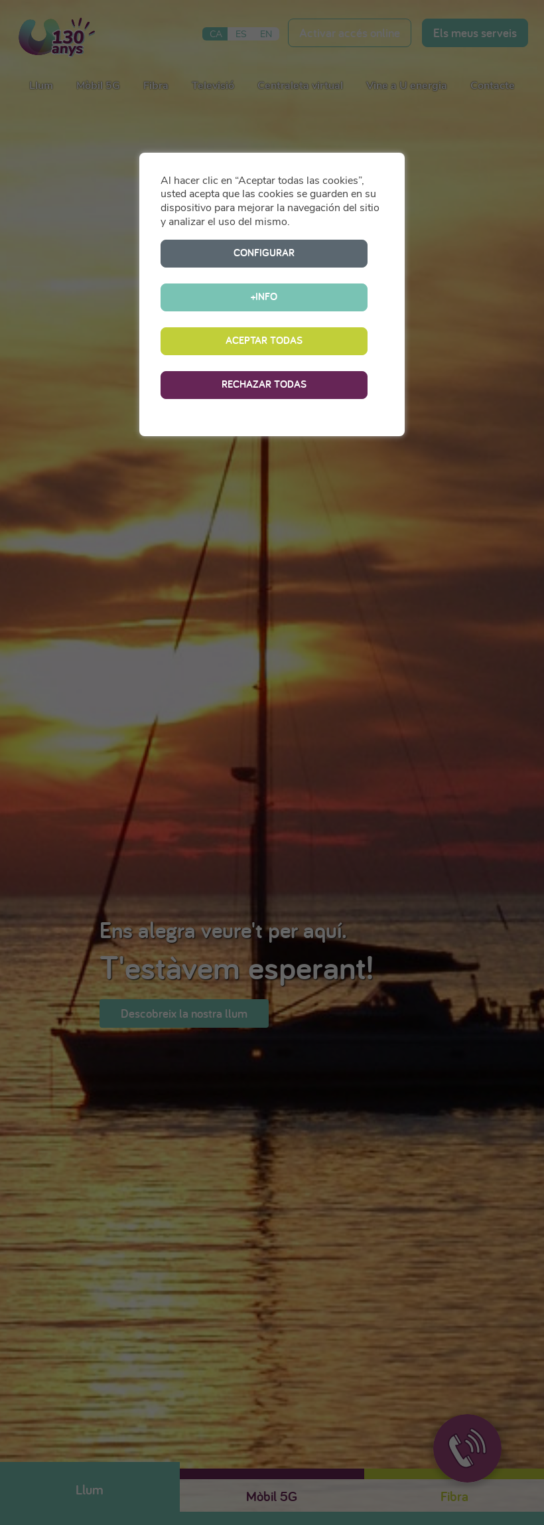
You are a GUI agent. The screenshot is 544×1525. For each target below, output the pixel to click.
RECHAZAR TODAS (264, 340)
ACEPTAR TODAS (264, 296)
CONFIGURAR (208, 253)
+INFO (319, 253)
